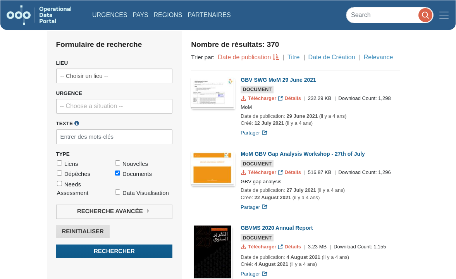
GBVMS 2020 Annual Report (277, 228)
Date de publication (244, 57)
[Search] (390, 15)
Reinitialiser (83, 231)
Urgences (109, 15)
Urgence (69, 93)
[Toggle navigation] (444, 15)
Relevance (378, 57)
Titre (293, 57)
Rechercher (114, 251)
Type (63, 154)
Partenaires (209, 15)
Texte (67, 123)
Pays (140, 15)
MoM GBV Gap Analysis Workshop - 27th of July (303, 154)
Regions (168, 15)
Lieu (62, 63)
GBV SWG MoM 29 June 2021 (278, 80)
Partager (254, 133)
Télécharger (259, 98)
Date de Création (331, 57)
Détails (290, 98)
